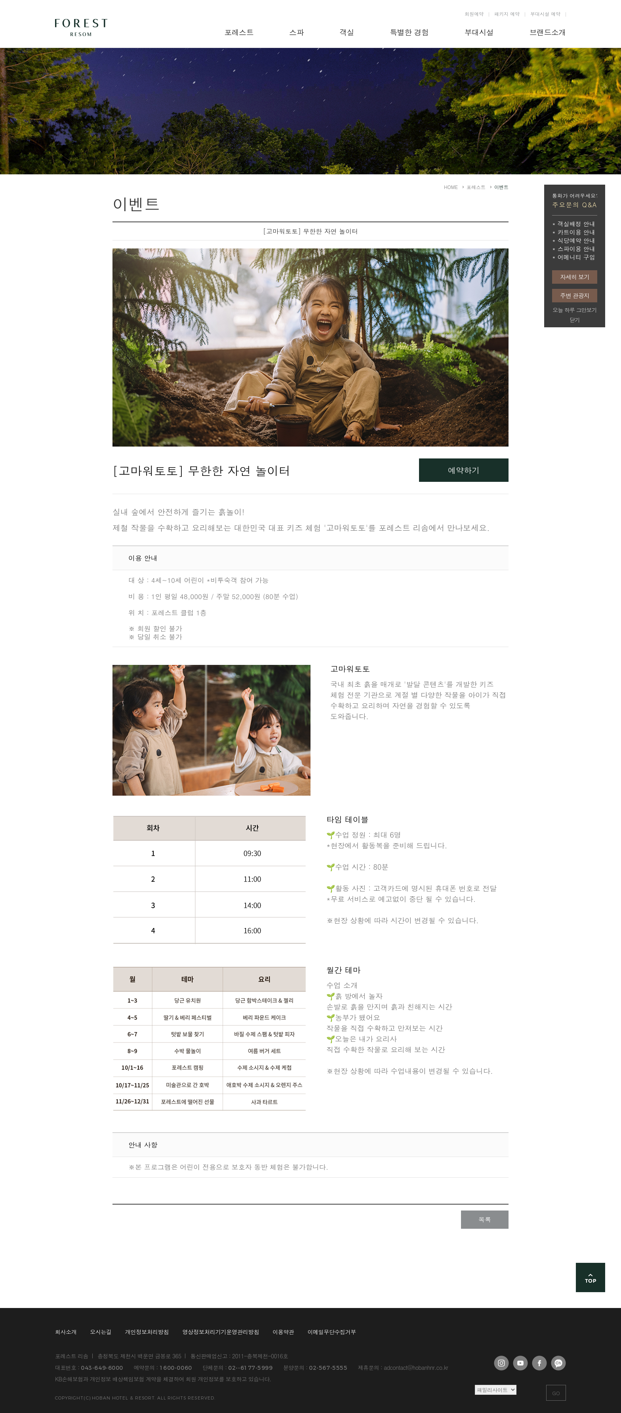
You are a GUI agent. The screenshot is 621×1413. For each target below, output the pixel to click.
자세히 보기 (574, 277)
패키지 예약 (507, 14)
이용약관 (283, 1332)
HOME (451, 187)
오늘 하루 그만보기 (574, 310)
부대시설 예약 (545, 14)
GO (556, 1393)
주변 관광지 (574, 295)
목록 (484, 1219)
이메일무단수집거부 (332, 1332)
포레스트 (476, 187)
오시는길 (100, 1332)
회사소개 (65, 1332)
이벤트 (501, 187)
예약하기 (464, 470)
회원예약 (474, 14)
